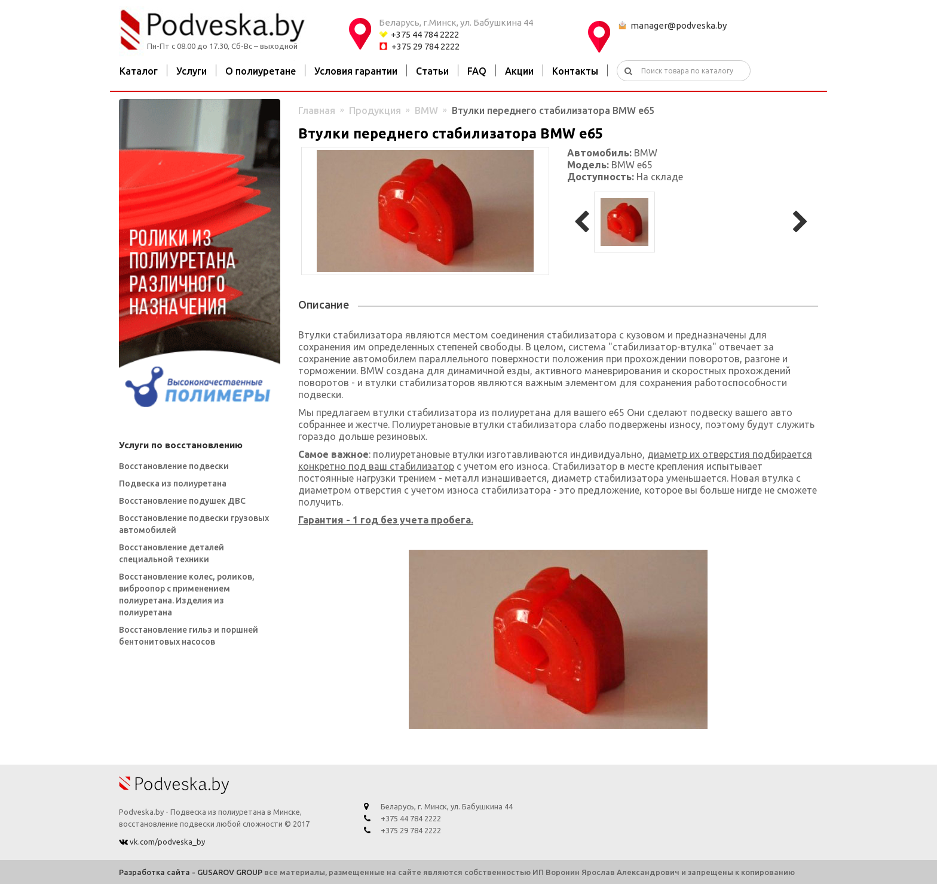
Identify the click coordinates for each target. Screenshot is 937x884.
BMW (426, 110)
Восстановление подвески (174, 466)
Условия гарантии (355, 71)
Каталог (139, 71)
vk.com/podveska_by (166, 841)
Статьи (432, 71)
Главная (316, 110)
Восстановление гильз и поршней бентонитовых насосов (188, 635)
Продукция (375, 110)
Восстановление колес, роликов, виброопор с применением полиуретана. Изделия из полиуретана (187, 594)
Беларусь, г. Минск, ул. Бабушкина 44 (447, 806)
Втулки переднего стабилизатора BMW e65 (553, 110)
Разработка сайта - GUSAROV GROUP (190, 872)
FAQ (476, 71)
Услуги (191, 71)
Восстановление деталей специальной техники (171, 553)
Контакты (575, 71)
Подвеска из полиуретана (172, 483)
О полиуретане (260, 71)
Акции (519, 71)
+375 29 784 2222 (425, 46)
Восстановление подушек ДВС (182, 501)
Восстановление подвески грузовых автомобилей (194, 524)
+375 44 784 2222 (425, 34)
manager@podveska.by (678, 25)
